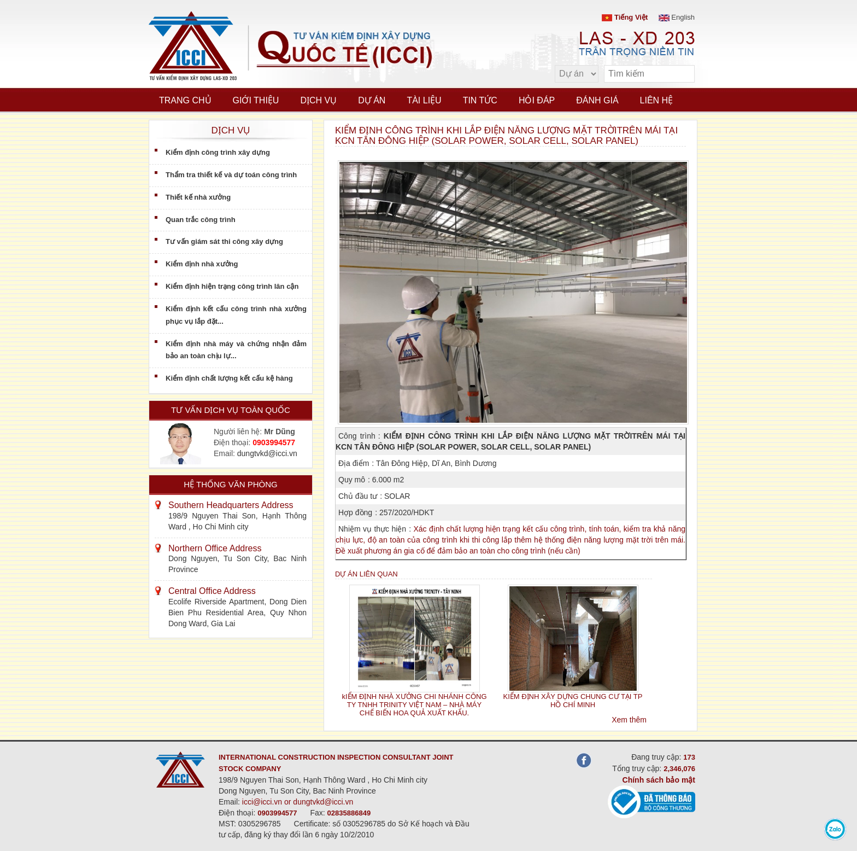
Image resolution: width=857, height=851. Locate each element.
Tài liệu (424, 100)
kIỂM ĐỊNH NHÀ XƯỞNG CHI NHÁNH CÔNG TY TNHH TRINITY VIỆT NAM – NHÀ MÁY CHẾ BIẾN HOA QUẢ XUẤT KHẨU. (414, 705)
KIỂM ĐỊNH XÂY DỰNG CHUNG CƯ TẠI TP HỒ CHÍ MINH (573, 700)
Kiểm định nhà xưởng (202, 264)
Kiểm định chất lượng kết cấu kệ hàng (229, 378)
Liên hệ (656, 100)
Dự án (371, 100)
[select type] (576, 74)
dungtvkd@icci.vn (267, 453)
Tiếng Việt (625, 17)
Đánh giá (597, 100)
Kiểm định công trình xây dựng (218, 152)
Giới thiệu (256, 100)
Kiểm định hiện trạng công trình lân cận (232, 286)
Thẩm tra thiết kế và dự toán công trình (231, 175)
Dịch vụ (318, 100)
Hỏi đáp (537, 100)
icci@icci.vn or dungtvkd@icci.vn (298, 801)
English (677, 17)
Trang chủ (185, 100)
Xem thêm (629, 719)
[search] (681, 74)
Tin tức (480, 100)
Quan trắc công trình (201, 219)
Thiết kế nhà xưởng (198, 197)
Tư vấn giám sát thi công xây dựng (224, 241)
